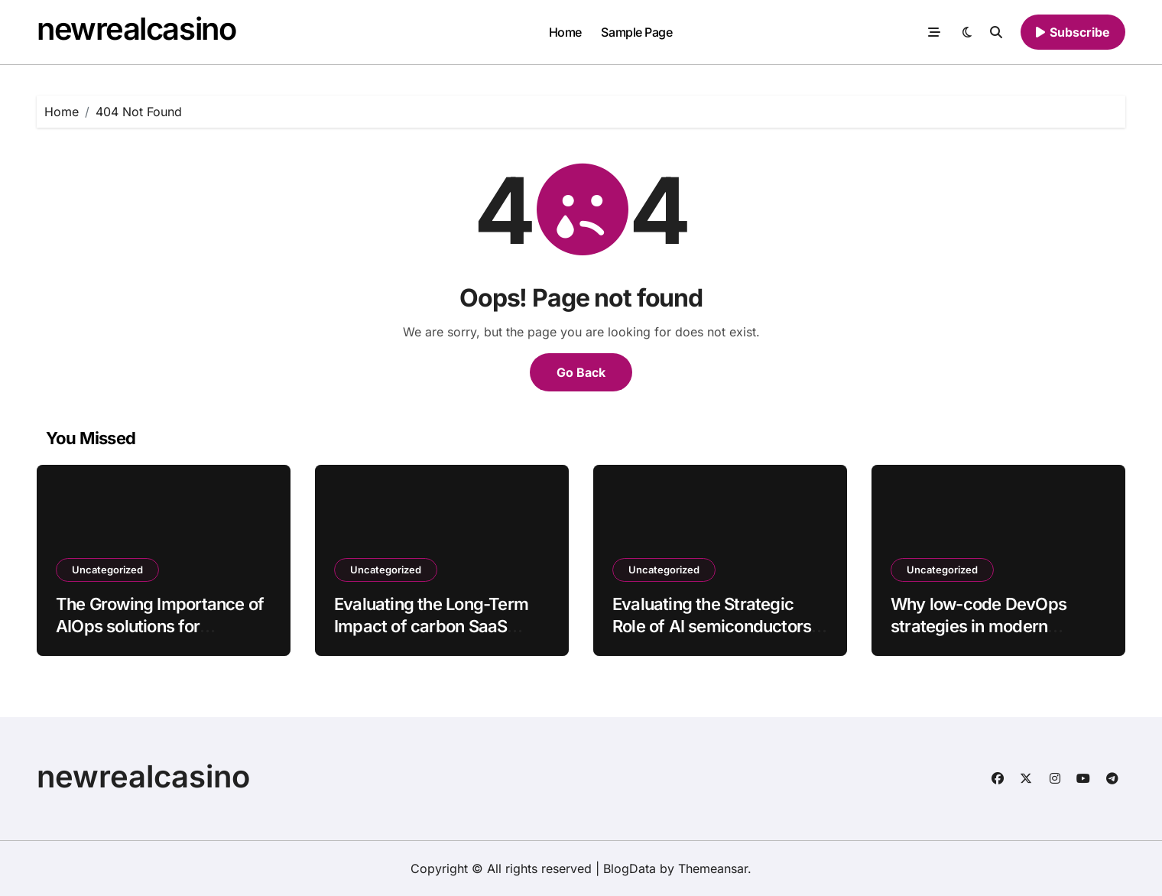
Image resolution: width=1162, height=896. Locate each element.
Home (565, 32)
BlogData (629, 868)
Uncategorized (107, 569)
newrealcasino (136, 28)
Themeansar (713, 868)
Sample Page (636, 32)
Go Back (581, 372)
